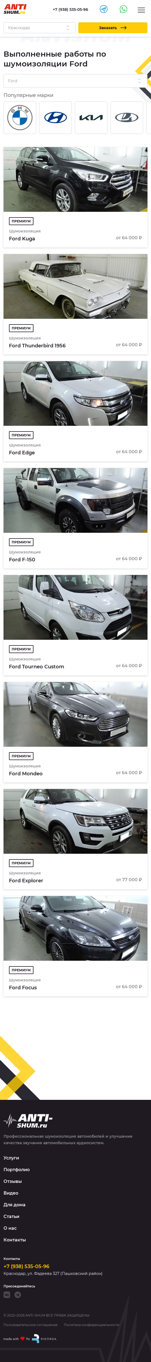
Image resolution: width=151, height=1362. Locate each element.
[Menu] (141, 9)
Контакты (15, 1239)
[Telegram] (17, 1294)
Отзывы (13, 1181)
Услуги (11, 1158)
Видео (11, 1193)
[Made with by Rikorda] (30, 1338)
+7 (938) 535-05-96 (26, 1266)
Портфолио (17, 1169)
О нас (10, 1228)
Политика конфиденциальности (91, 1325)
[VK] (7, 1294)
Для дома (15, 1204)
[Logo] (15, 9)
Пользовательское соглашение (30, 1325)
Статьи (11, 1216)
